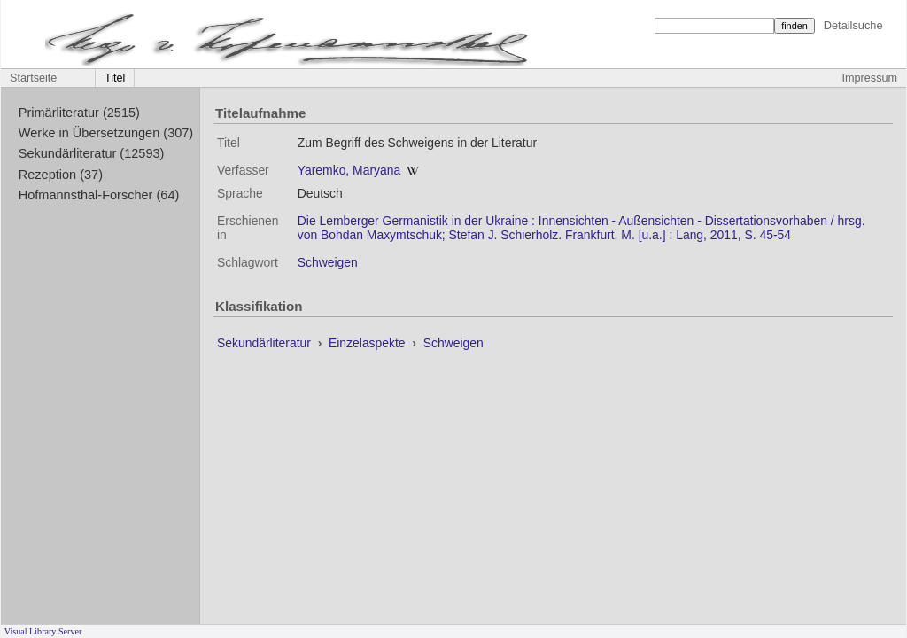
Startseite (33, 78)
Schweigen (328, 262)
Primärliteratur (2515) (79, 112)
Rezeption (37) (61, 174)
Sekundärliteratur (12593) (92, 153)
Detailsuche (853, 25)
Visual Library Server (43, 631)
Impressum (869, 78)
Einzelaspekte (368, 343)
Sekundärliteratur (265, 343)
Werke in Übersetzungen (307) (106, 133)
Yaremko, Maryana (349, 170)
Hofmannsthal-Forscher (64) (99, 195)
